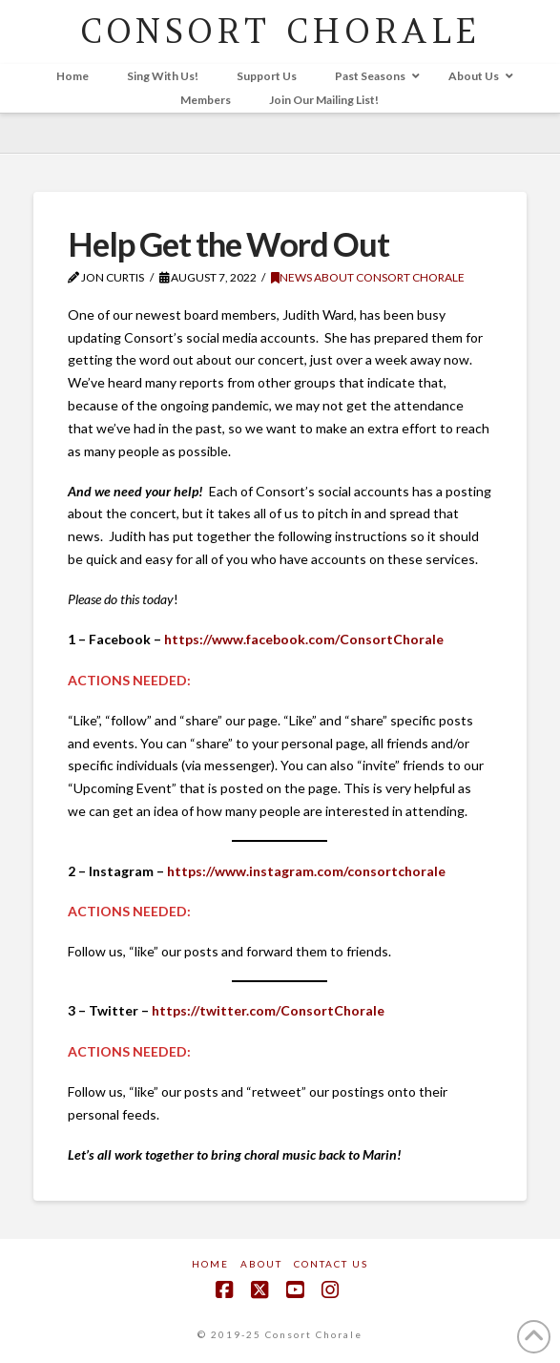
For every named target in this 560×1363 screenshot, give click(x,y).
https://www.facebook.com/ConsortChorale (304, 639)
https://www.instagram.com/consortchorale (306, 871)
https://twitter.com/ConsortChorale (268, 1010)
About (261, 1263)
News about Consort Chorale (368, 277)
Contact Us (331, 1263)
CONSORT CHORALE (280, 31)
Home (210, 1263)
